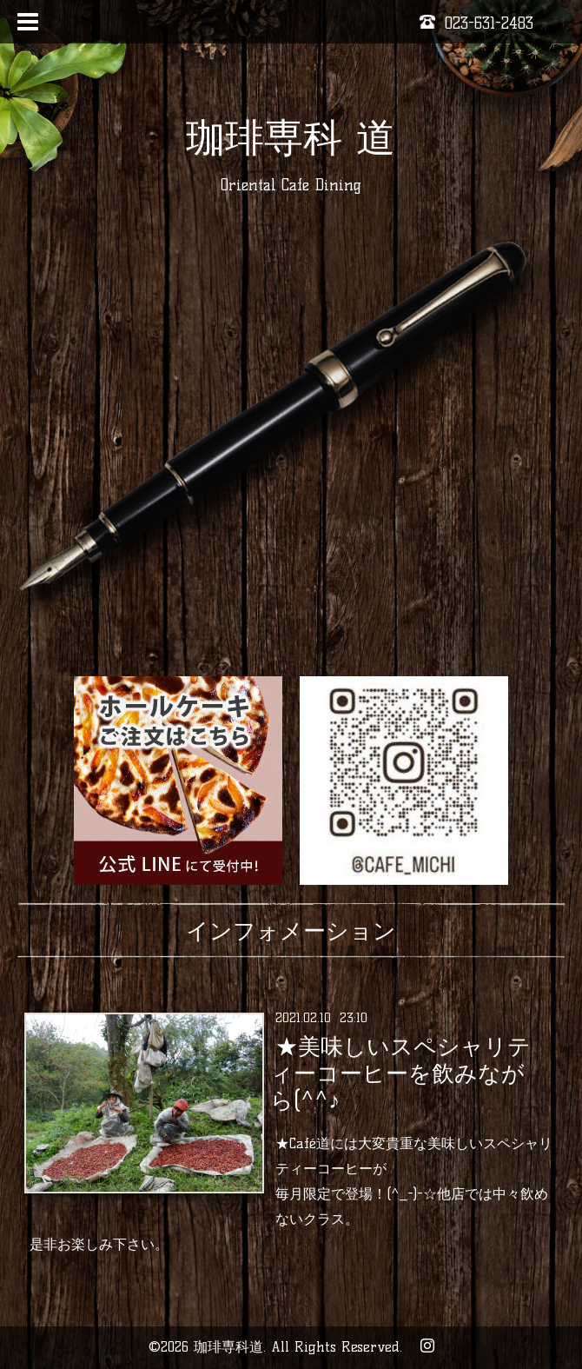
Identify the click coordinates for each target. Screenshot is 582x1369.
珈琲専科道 (228, 1347)
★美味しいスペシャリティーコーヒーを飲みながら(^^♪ (400, 1073)
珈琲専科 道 (290, 137)
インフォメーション (291, 931)
